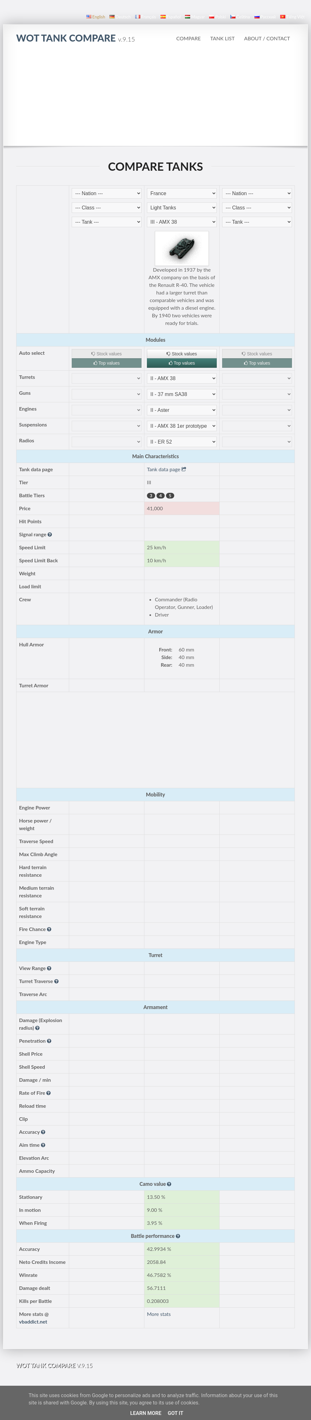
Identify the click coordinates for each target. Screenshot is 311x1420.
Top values (107, 363)
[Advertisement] (155, 98)
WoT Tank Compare (75, 37)
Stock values (106, 353)
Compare (188, 38)
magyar (195, 16)
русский (265, 16)
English (95, 16)
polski (217, 16)
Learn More (145, 1413)
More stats (159, 1314)
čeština (240, 16)
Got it (175, 1413)
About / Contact (267, 38)
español (171, 16)
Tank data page (166, 469)
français (145, 16)
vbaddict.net (33, 1321)
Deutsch (120, 16)
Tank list (222, 38)
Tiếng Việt (292, 16)
